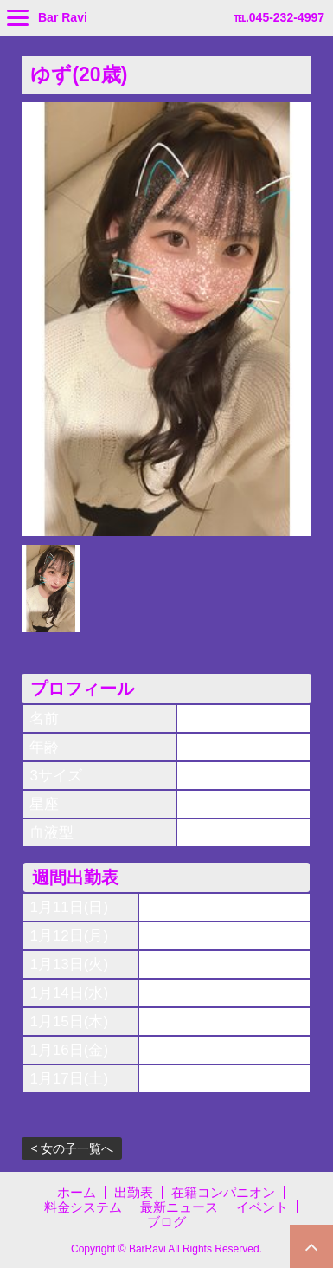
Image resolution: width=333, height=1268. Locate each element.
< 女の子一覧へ (71, 1148)
